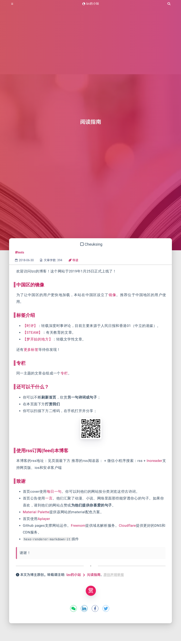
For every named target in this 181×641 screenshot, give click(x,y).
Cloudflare (127, 526)
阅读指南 (94, 575)
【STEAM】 (32, 333)
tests (19, 252)
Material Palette (36, 512)
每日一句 (54, 492)
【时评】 (30, 326)
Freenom (78, 526)
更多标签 (31, 350)
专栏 (64, 373)
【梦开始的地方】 (38, 339)
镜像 (112, 295)
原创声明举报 (114, 575)
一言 (49, 498)
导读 (73, 260)
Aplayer (44, 519)
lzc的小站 (73, 575)
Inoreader (154, 461)
